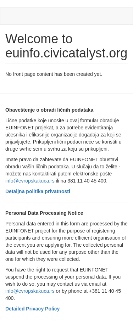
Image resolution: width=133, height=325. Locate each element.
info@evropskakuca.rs (30, 181)
